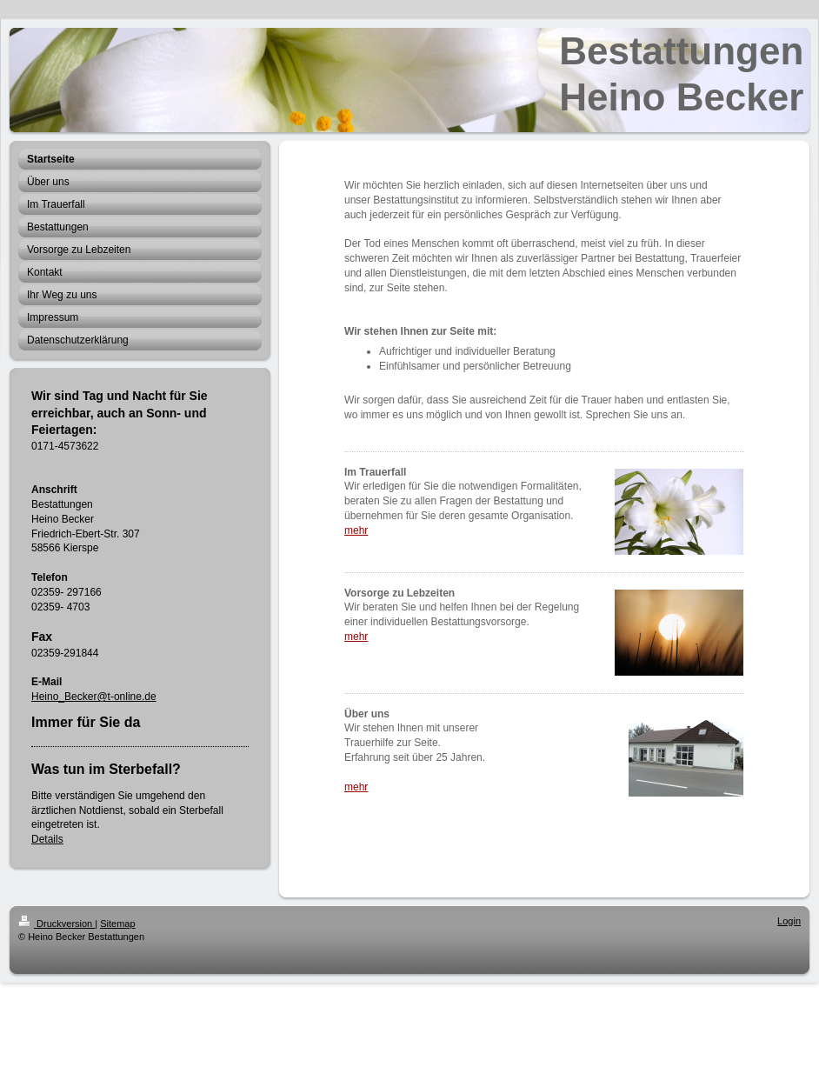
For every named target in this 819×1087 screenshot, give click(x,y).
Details (47, 839)
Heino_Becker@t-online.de (93, 696)
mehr (356, 530)
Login (789, 921)
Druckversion (56, 923)
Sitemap (117, 923)
